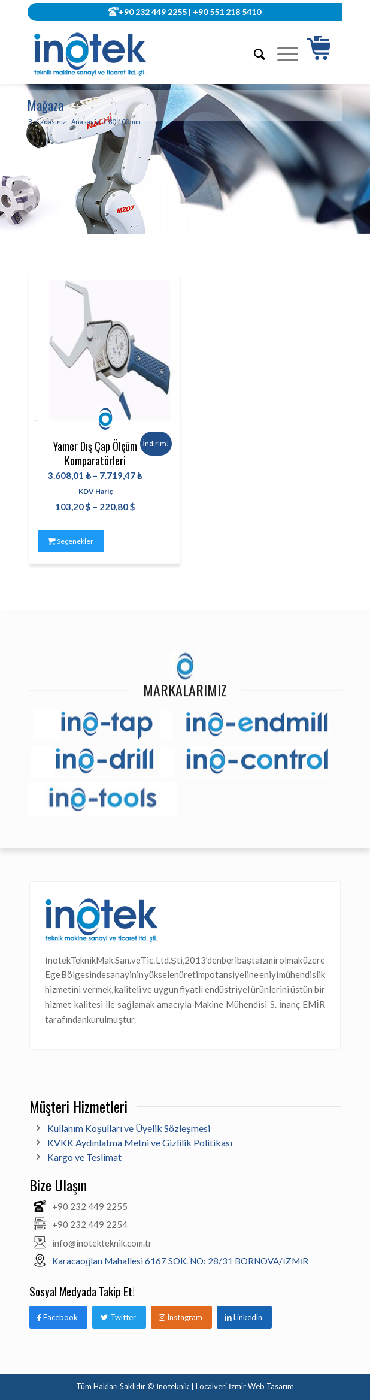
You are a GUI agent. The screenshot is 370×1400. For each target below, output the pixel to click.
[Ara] (253, 54)
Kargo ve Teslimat (84, 1157)
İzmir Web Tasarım (261, 1386)
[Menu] (281, 54)
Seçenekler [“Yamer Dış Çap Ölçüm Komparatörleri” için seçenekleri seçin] (70, 541)
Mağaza (45, 105)
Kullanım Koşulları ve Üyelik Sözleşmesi (128, 1128)
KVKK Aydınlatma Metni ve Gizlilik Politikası (139, 1142)
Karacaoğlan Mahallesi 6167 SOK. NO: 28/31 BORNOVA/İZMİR (180, 1261)
